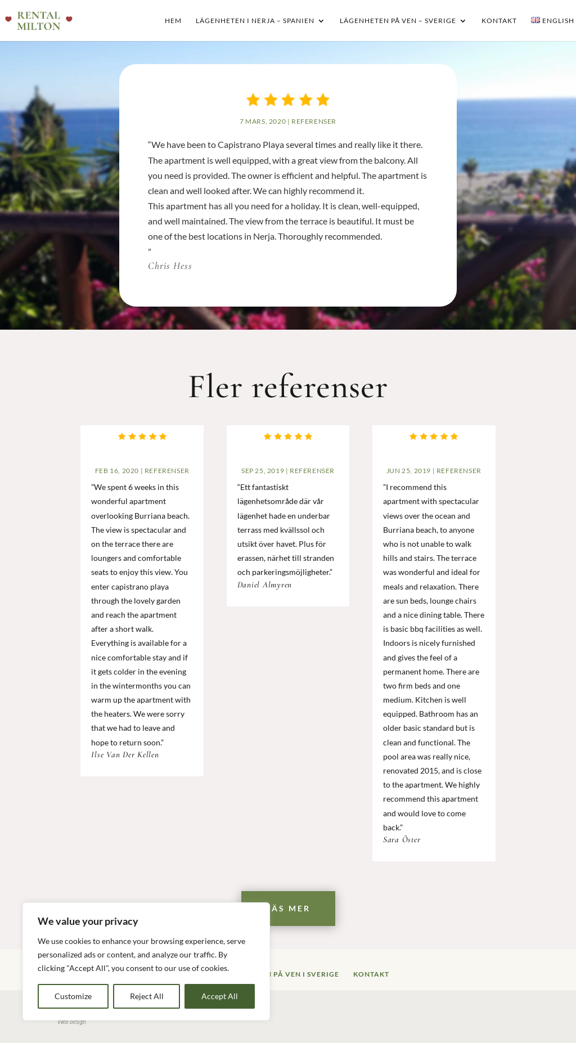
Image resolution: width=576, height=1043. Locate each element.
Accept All (219, 996)
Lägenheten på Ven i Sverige (280, 974)
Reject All (147, 996)
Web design (71, 1021)
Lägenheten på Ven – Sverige (398, 21)
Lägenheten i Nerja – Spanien (255, 21)
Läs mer (288, 908)
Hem (173, 21)
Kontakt (499, 21)
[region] (146, 961)
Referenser (313, 123)
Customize (73, 996)
